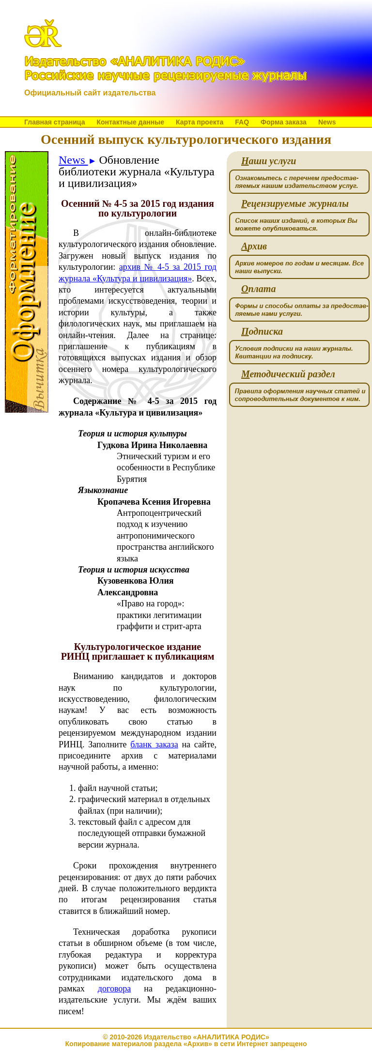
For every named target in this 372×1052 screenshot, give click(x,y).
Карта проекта (199, 122)
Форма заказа (284, 122)
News (327, 122)
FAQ (242, 122)
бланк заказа (154, 744)
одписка (262, 331)
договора (114, 988)
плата (258, 289)
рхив (254, 246)
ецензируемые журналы (295, 204)
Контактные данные (130, 122)
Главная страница (54, 122)
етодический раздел (288, 374)
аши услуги (268, 161)
